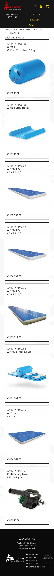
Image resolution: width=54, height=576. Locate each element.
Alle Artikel (34, 19)
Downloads (33, 554)
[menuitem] (41, 6)
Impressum (33, 560)
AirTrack (38, 30)
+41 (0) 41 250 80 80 (28, 545)
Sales (31, 25)
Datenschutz (34, 563)
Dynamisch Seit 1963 (12, 16)
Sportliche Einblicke (37, 567)
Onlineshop (35, 14)
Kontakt (32, 557)
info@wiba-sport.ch (27, 548)
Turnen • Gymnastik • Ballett (17, 30)
